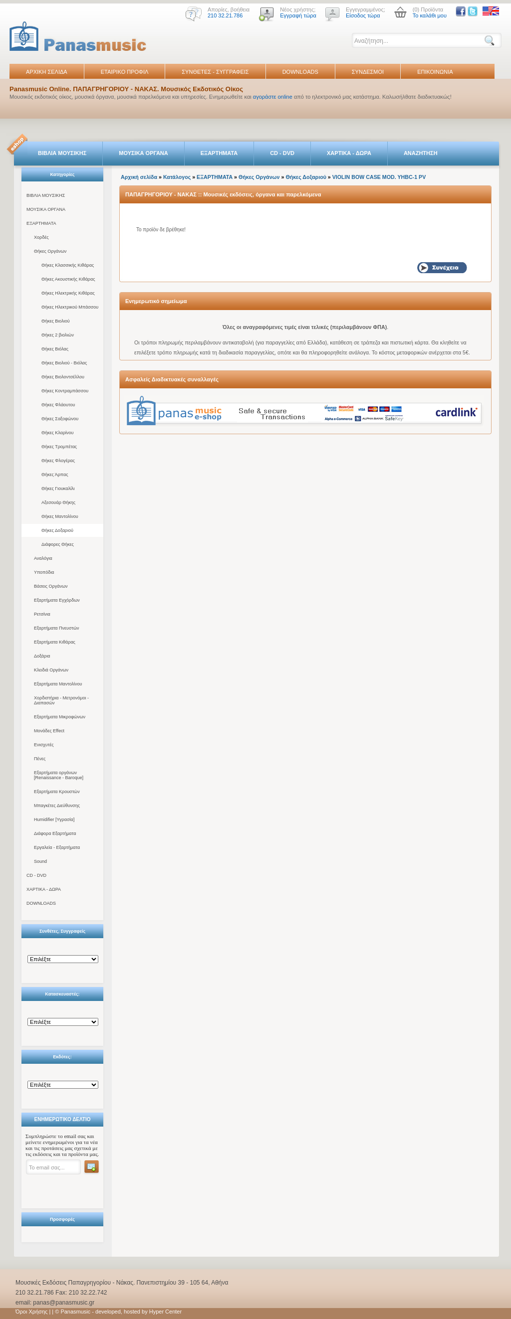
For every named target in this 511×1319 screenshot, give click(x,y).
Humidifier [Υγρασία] (54, 819)
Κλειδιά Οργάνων (51, 669)
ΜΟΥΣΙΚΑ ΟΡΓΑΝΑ (143, 153)
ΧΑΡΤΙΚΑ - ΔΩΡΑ (349, 153)
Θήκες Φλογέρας (58, 460)
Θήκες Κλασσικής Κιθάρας (67, 265)
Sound (40, 861)
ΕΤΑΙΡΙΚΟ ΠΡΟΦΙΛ (125, 72)
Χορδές (41, 237)
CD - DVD (282, 153)
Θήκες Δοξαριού (57, 530)
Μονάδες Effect (49, 730)
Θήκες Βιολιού (55, 321)
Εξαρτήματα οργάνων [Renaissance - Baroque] (58, 775)
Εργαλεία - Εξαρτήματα (57, 847)
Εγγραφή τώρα (298, 15)
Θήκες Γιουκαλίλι (57, 488)
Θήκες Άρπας (54, 474)
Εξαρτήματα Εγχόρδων (57, 600)
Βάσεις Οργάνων (50, 586)
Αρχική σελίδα (139, 177)
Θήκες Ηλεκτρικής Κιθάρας (68, 293)
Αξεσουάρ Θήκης (58, 502)
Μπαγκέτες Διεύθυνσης (57, 805)
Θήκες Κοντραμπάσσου (64, 390)
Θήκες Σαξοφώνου (59, 418)
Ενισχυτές (44, 744)
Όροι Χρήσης (31, 1312)
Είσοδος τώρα (363, 15)
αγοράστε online (272, 97)
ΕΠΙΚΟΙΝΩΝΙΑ (435, 72)
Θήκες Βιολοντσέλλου (62, 376)
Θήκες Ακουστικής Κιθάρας (68, 279)
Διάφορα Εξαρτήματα (55, 833)
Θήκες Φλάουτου (58, 404)
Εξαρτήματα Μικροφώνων (59, 716)
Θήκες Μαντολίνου (59, 516)
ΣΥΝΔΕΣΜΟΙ (368, 72)
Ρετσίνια (42, 614)
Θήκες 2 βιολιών (57, 334)
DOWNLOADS (300, 72)
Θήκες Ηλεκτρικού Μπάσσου (69, 307)
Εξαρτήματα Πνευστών (56, 628)
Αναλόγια (43, 558)
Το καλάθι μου (430, 15)
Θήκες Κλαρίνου (57, 432)
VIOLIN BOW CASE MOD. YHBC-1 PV (379, 177)
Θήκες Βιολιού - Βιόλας (64, 362)
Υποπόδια (44, 572)
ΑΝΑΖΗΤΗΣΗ (421, 153)
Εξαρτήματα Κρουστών (57, 791)
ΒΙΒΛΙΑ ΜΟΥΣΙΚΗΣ (62, 153)
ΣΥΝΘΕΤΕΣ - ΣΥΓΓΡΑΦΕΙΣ (215, 72)
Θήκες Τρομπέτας (59, 446)
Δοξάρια (42, 656)
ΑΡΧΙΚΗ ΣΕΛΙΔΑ (46, 72)
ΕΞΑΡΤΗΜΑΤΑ (219, 153)
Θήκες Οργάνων (50, 251)
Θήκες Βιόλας (54, 348)
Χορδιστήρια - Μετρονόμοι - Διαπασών (61, 700)
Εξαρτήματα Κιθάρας (54, 642)
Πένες (39, 758)
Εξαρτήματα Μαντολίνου (58, 683)
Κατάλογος (177, 177)
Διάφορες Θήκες (57, 544)
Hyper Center (165, 1312)
